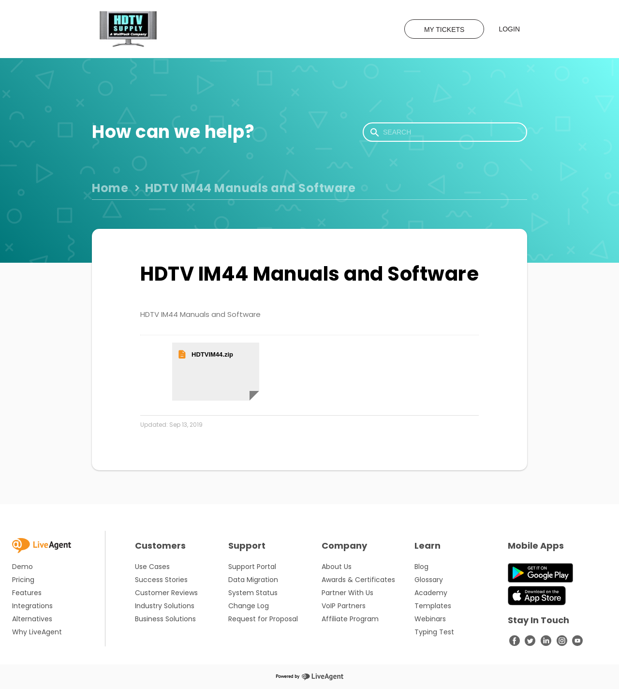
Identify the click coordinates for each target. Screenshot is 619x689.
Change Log (248, 606)
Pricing (23, 579)
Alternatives (32, 619)
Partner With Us (347, 593)
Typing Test (434, 632)
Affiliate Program (350, 619)
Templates (432, 606)
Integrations (32, 606)
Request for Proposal (263, 619)
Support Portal (252, 566)
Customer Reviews (166, 593)
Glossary (428, 579)
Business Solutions (165, 619)
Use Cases (152, 566)
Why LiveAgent (37, 632)
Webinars (430, 619)
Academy (430, 593)
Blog (421, 566)
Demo (22, 566)
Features (27, 593)
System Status (253, 593)
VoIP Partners (344, 606)
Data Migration (253, 579)
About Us (337, 566)
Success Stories (161, 579)
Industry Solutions (164, 606)
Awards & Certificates (358, 579)
